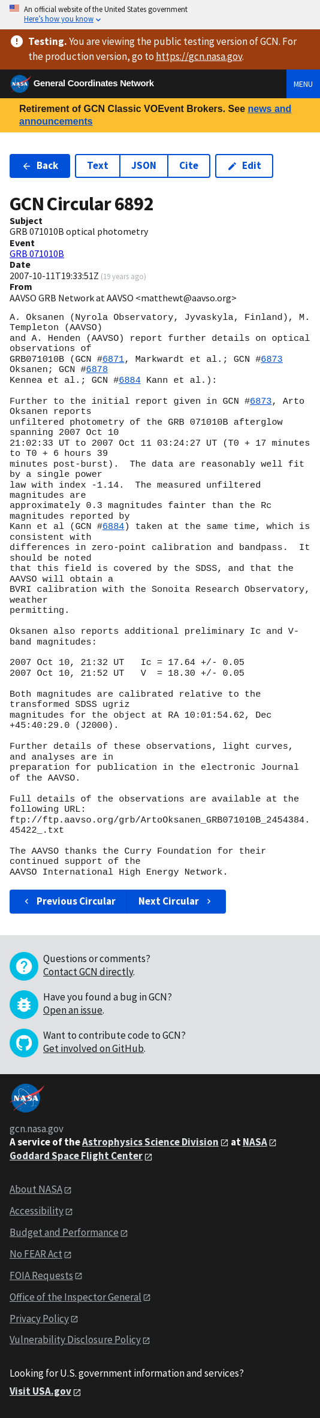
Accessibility (37, 1210)
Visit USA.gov (40, 1391)
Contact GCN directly (88, 971)
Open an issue (72, 1010)
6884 (129, 380)
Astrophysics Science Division (150, 1141)
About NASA (36, 1189)
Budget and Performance (64, 1232)
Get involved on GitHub (93, 1048)
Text (97, 165)
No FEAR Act (36, 1253)
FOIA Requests (41, 1275)
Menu (303, 83)
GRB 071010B (37, 253)
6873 (271, 359)
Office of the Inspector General (75, 1297)
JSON (143, 165)
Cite (188, 165)
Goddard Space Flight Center (76, 1155)
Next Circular (176, 901)
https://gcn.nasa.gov (199, 56)
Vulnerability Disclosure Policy (75, 1339)
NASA (255, 1141)
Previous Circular (69, 901)
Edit (244, 165)
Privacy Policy (39, 1318)
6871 (113, 359)
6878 (97, 370)
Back (40, 165)
